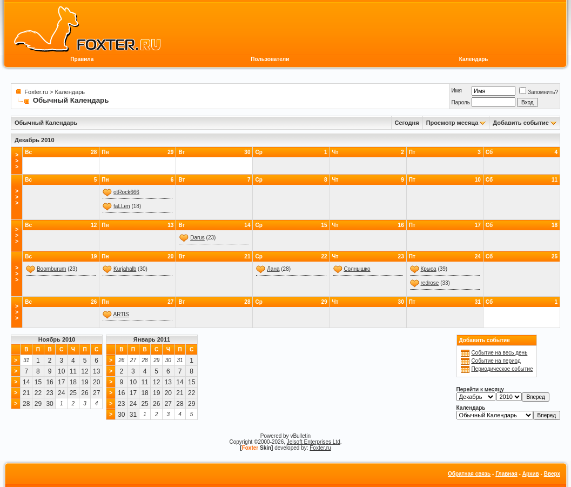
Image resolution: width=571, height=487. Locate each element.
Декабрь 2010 (35, 140)
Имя (456, 91)
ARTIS (121, 314)
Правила (81, 59)
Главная (506, 474)
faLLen (121, 206)
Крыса (428, 269)
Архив (530, 474)
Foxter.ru (36, 92)
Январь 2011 (151, 339)
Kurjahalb (124, 269)
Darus (197, 238)
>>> (16, 161)
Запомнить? (538, 92)
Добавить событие (521, 122)
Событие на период (495, 361)
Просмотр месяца (452, 122)
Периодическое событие (502, 369)
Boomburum (51, 269)
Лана (273, 269)
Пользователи (270, 59)
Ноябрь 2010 (57, 339)
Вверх (552, 474)
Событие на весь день (499, 353)
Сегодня (407, 122)
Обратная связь (469, 474)
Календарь (473, 59)
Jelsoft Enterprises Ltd (313, 442)
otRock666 (126, 192)
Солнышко (357, 269)
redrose (429, 283)
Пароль (460, 102)
